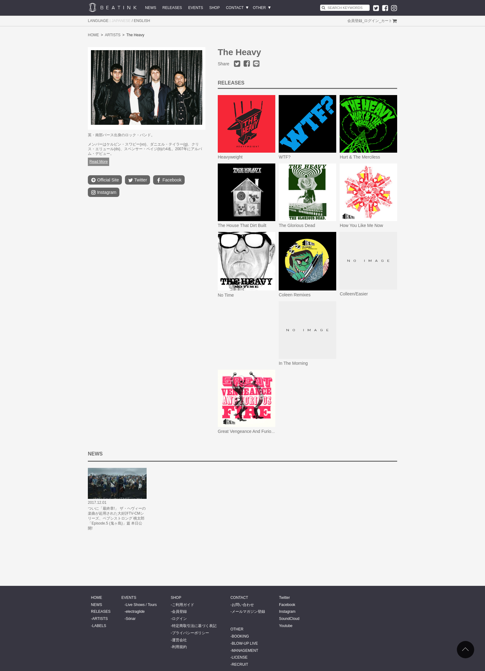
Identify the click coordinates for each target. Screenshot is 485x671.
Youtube (286, 626)
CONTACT (234, 8)
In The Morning (293, 363)
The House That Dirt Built (242, 225)
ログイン (371, 21)
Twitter (137, 180)
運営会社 (179, 640)
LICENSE (239, 657)
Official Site (105, 180)
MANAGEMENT (245, 650)
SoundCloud (289, 619)
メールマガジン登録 (248, 611)
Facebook (168, 180)
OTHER (259, 8)
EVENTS (195, 8)
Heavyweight (230, 157)
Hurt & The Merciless (360, 157)
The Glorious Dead (297, 225)
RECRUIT (240, 664)
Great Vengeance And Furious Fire (251, 431)
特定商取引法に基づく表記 (194, 626)
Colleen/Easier (354, 293)
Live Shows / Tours (141, 605)
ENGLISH (142, 21)
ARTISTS (112, 35)
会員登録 (354, 21)
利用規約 (179, 647)
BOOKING (240, 636)
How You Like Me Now (361, 225)
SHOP (214, 8)
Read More (98, 161)
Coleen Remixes (295, 294)
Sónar (130, 619)
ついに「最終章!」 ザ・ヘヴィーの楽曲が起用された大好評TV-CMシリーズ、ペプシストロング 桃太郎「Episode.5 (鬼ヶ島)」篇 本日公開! (117, 518)
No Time (226, 295)
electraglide (135, 611)
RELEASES (172, 8)
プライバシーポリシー (190, 633)
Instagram (103, 192)
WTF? (284, 157)
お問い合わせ (243, 605)
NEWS (150, 8)
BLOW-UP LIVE (245, 643)
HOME (93, 35)
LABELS (99, 626)
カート (386, 21)
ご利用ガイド (183, 605)
